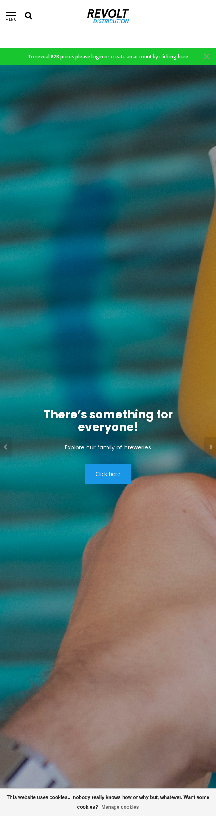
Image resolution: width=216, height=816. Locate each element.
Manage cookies (120, 807)
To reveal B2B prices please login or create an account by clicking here (108, 56)
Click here (108, 474)
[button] (6, 447)
